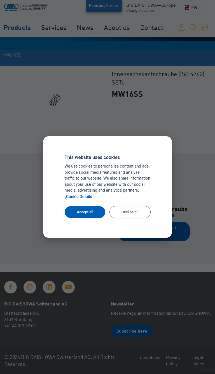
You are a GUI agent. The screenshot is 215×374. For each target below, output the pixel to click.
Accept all (85, 212)
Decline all (130, 212)
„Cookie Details (78, 196)
